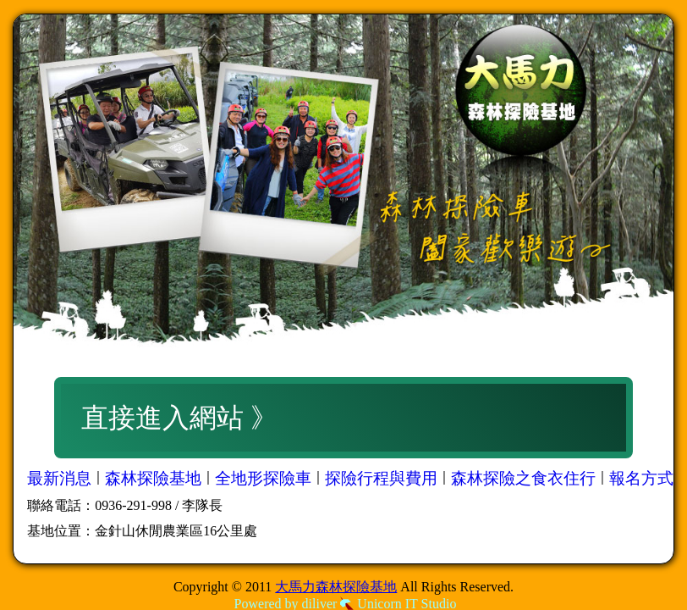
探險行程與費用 (381, 478)
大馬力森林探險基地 (336, 587)
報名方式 (641, 478)
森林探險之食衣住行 (523, 478)
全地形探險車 (263, 478)
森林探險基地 (153, 478)
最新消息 (59, 478)
